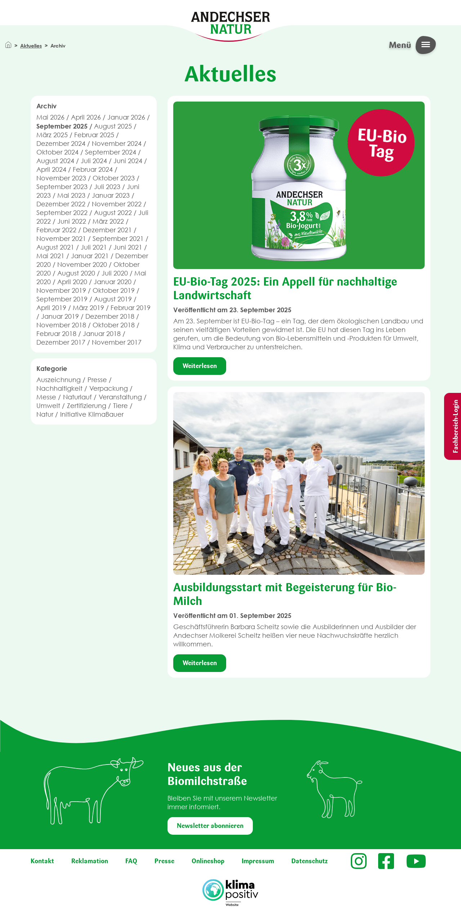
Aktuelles (31, 45)
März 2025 (52, 135)
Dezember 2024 (60, 143)
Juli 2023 (107, 186)
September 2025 (62, 126)
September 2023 (62, 186)
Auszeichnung (58, 380)
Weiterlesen (200, 366)
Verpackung (108, 388)
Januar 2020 (112, 282)
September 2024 (110, 152)
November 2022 (117, 204)
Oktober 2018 (114, 325)
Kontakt (42, 861)
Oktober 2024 (57, 152)
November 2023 (61, 178)
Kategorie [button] (51, 368)
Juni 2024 (127, 161)
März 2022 (108, 221)
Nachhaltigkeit (59, 388)
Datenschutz (309, 861)
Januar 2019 (60, 316)
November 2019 (61, 290)
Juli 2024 (94, 161)
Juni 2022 (71, 221)
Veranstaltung (120, 397)
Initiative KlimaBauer (92, 414)
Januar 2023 (111, 195)
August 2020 (76, 273)
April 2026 (86, 117)
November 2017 (117, 342)
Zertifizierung (86, 405)
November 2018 (61, 325)
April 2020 (72, 282)
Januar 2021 (90, 256)
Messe (46, 397)
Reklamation (89, 861)
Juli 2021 (94, 247)
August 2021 (55, 247)
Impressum (258, 861)
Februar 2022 (56, 230)
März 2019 (88, 307)
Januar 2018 (102, 333)
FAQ (131, 861)
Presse (97, 380)
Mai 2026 (50, 117)
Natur (44, 414)
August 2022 (113, 212)
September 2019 (62, 299)
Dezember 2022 (60, 204)
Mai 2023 (71, 195)
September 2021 (118, 238)
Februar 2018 (56, 333)
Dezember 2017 (60, 342)
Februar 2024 (93, 169)
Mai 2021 (50, 256)
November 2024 (117, 143)
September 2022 (62, 212)
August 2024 (55, 161)
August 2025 (113, 126)
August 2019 (113, 299)
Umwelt (48, 405)
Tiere (120, 405)
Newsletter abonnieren (210, 826)
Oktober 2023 (114, 178)
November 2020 (82, 264)
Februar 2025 (94, 135)
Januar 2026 (126, 117)
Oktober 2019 (114, 290)
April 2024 (51, 169)
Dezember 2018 (109, 316)
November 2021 (61, 238)
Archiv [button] (46, 106)
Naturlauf (77, 397)
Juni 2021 (127, 247)
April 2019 (51, 307)
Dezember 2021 (107, 230)
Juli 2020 (115, 273)
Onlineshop (208, 861)
